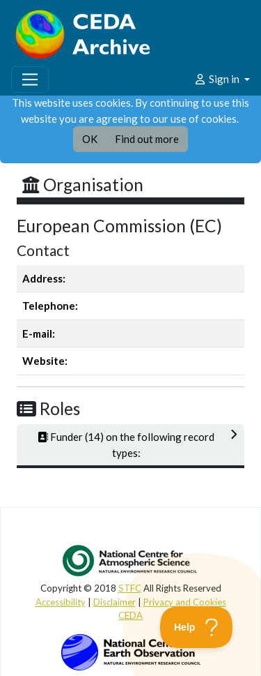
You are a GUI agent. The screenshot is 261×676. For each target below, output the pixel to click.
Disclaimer (114, 602)
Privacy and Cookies (184, 602)
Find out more (147, 139)
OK (89, 139)
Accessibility (60, 602)
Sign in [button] (217, 79)
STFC (129, 588)
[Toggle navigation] (30, 79)
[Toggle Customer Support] (196, 627)
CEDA (130, 615)
